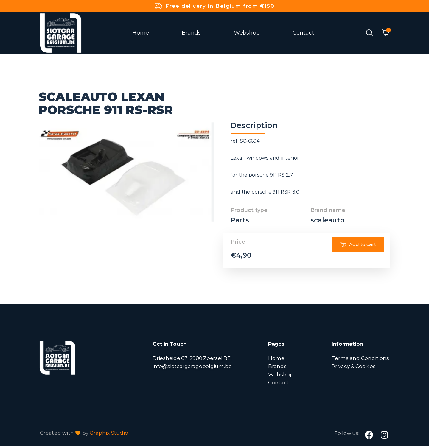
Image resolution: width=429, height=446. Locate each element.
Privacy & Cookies (354, 366)
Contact (303, 32)
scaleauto (327, 220)
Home (140, 32)
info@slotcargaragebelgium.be (192, 366)
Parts (240, 220)
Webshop (247, 32)
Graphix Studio (109, 433)
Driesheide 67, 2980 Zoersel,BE (192, 358)
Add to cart (358, 253)
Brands (191, 32)
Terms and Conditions (360, 358)
